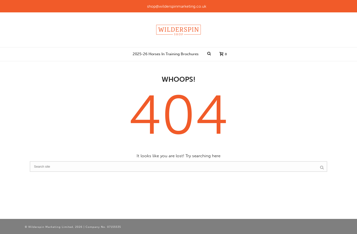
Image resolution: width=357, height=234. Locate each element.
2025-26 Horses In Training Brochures (166, 54)
